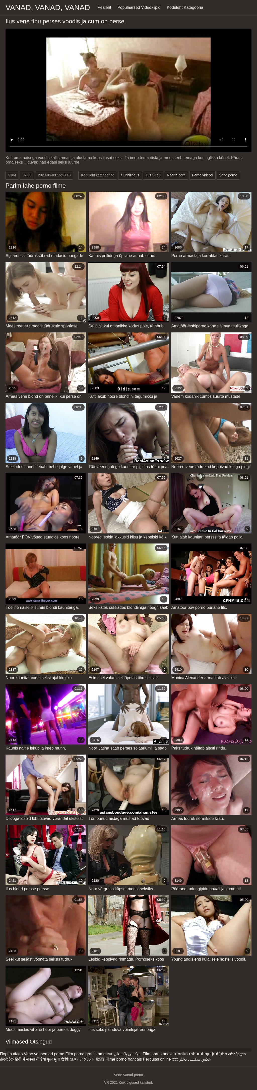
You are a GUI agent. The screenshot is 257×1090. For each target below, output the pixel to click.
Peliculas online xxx (160, 1059)
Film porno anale (158, 1054)
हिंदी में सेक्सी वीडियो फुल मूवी (37, 1059)
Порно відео (11, 1054)
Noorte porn (176, 175)
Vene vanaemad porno (44, 1054)
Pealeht (104, 7)
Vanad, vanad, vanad (48, 7)
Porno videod (202, 175)
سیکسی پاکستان (128, 1054)
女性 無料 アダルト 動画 (82, 1059)
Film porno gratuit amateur (89, 1054)
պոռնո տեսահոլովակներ (200, 1054)
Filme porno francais (123, 1059)
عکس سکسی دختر (195, 1059)
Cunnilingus (130, 175)
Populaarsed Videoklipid (138, 7)
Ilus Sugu (153, 175)
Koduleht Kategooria (185, 7)
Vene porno (228, 175)
